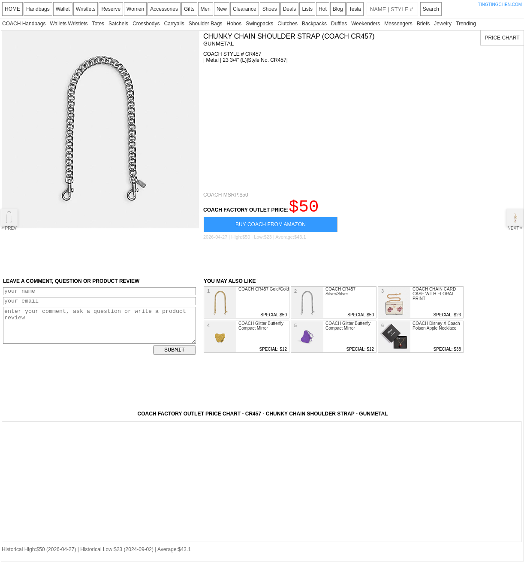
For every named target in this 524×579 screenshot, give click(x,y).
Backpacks (314, 24)
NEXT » (515, 219)
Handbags (38, 9)
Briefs (423, 24)
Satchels (118, 24)
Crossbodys (146, 24)
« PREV (9, 219)
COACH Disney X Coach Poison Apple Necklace (436, 329)
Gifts (189, 9)
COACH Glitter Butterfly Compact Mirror (260, 329)
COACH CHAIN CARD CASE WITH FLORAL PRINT (434, 298)
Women (135, 9)
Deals (289, 9)
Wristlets (86, 9)
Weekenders (365, 24)
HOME (12, 9)
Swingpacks (259, 24)
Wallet (63, 9)
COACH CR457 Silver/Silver (340, 295)
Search (431, 9)
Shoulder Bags (206, 24)
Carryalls (174, 24)
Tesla (355, 9)
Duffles (339, 24)
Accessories (164, 9)
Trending (466, 24)
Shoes (269, 9)
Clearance (244, 9)
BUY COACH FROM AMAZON (270, 228)
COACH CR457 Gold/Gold (263, 293)
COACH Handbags (23, 24)
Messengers (398, 24)
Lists (307, 9)
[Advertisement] (321, 127)
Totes (98, 24)
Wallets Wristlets (68, 24)
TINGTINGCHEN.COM (500, 4)
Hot (323, 9)
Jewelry (443, 24)
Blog (338, 9)
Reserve (110, 9)
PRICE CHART (502, 38)
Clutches (287, 24)
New (222, 9)
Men (206, 9)
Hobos (234, 24)
